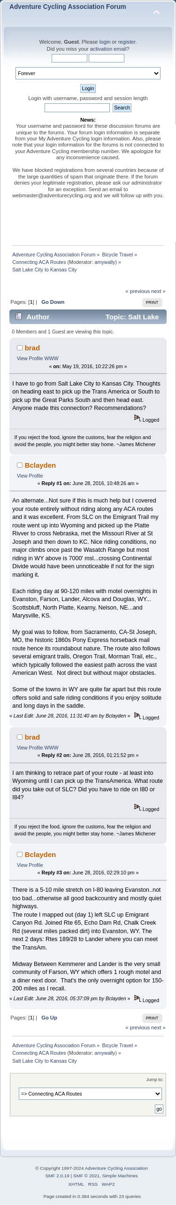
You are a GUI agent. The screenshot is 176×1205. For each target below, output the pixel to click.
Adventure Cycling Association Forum (67, 6)
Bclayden (40, 465)
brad (32, 348)
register (127, 42)
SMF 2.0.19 (57, 1175)
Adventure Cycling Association (116, 1168)
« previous (137, 291)
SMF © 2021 (86, 1175)
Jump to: (154, 1079)
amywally (105, 262)
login (105, 42)
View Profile (30, 358)
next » (158, 291)
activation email (108, 49)
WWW (52, 358)
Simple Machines (120, 1175)
